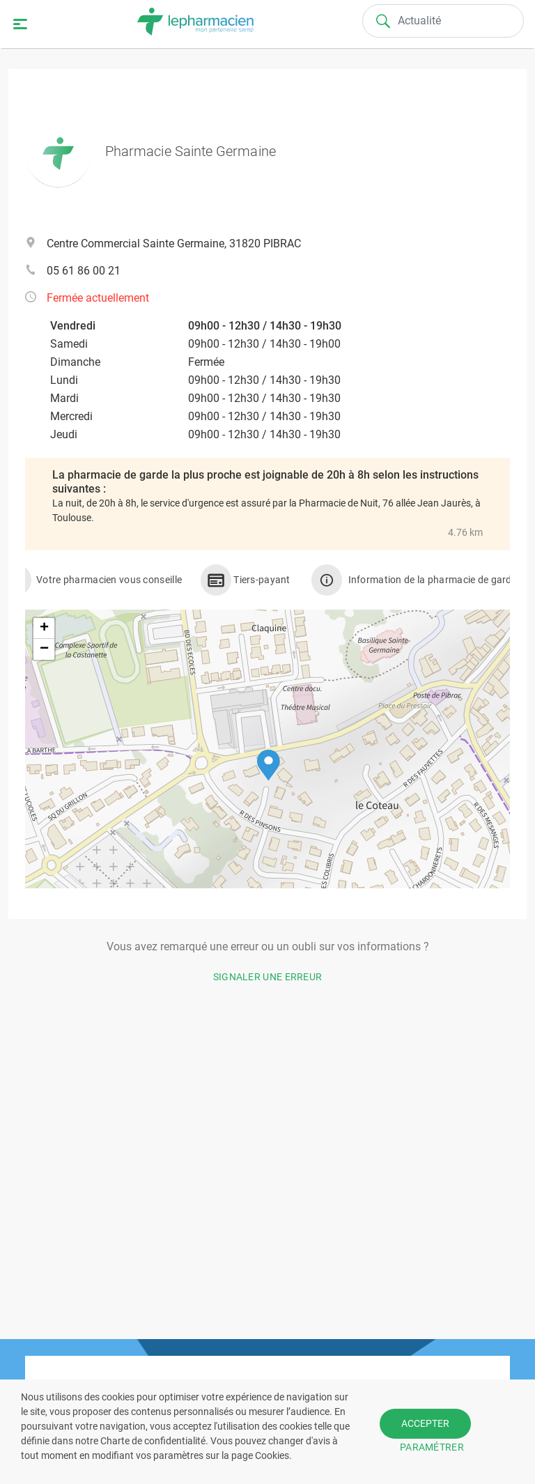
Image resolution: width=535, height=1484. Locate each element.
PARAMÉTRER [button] (432, 1447)
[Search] (443, 21)
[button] (268, 765)
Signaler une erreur (268, 976)
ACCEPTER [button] (425, 1423)
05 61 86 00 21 (84, 270)
